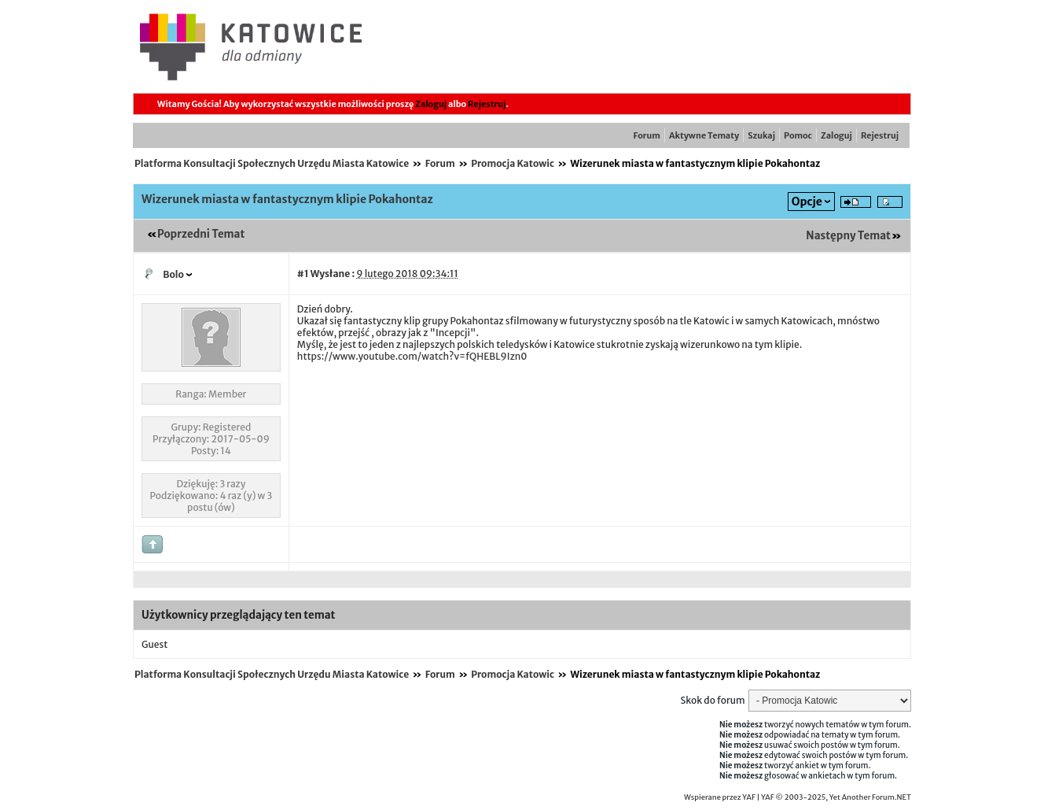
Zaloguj (431, 103)
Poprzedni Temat (200, 234)
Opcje (807, 201)
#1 (303, 273)
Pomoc (798, 135)
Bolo (173, 274)
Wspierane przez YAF (719, 797)
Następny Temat (848, 235)
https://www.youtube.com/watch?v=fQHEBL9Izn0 (412, 356)
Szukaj (761, 135)
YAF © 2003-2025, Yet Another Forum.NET (836, 797)
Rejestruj (486, 103)
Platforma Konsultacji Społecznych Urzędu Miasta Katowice (271, 163)
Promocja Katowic (512, 163)
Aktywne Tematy (704, 135)
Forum (647, 135)
